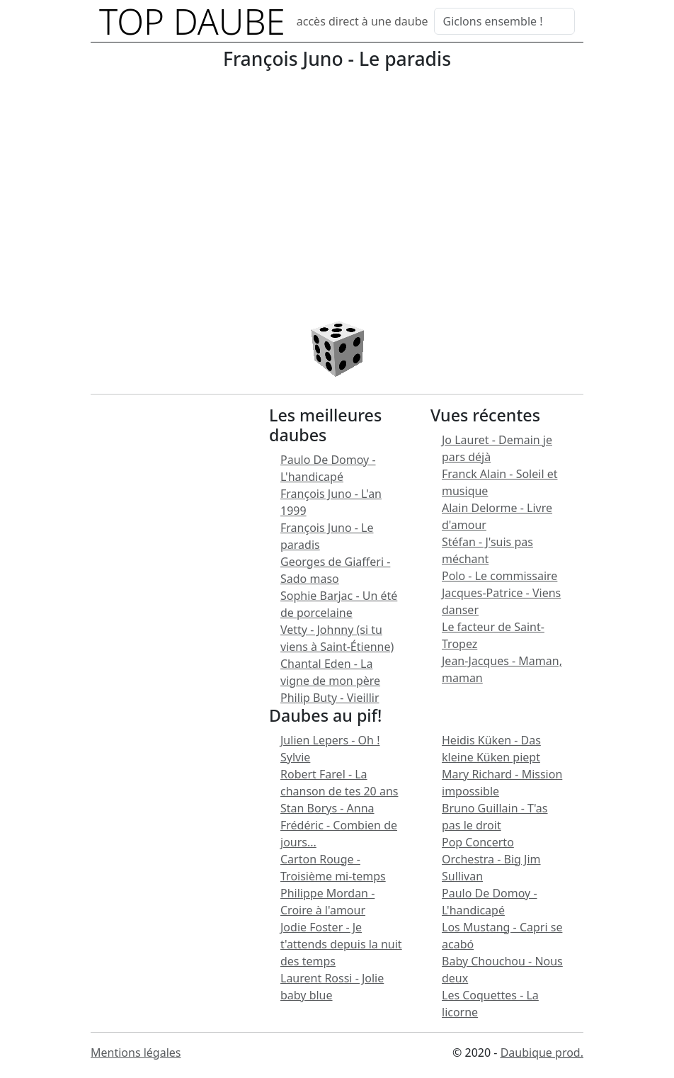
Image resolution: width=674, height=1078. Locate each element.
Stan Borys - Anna (327, 808)
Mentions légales (136, 1052)
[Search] (504, 21)
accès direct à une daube (362, 21)
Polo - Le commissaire (499, 576)
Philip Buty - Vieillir (329, 697)
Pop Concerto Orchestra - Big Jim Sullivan (491, 859)
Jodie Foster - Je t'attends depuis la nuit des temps (341, 944)
